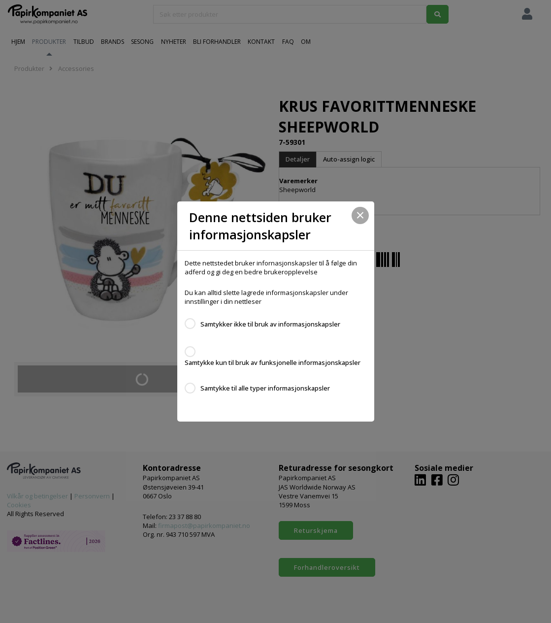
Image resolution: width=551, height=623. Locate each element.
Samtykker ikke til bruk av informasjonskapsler (270, 324)
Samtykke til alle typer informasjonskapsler (265, 388)
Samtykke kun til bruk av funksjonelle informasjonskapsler (272, 362)
